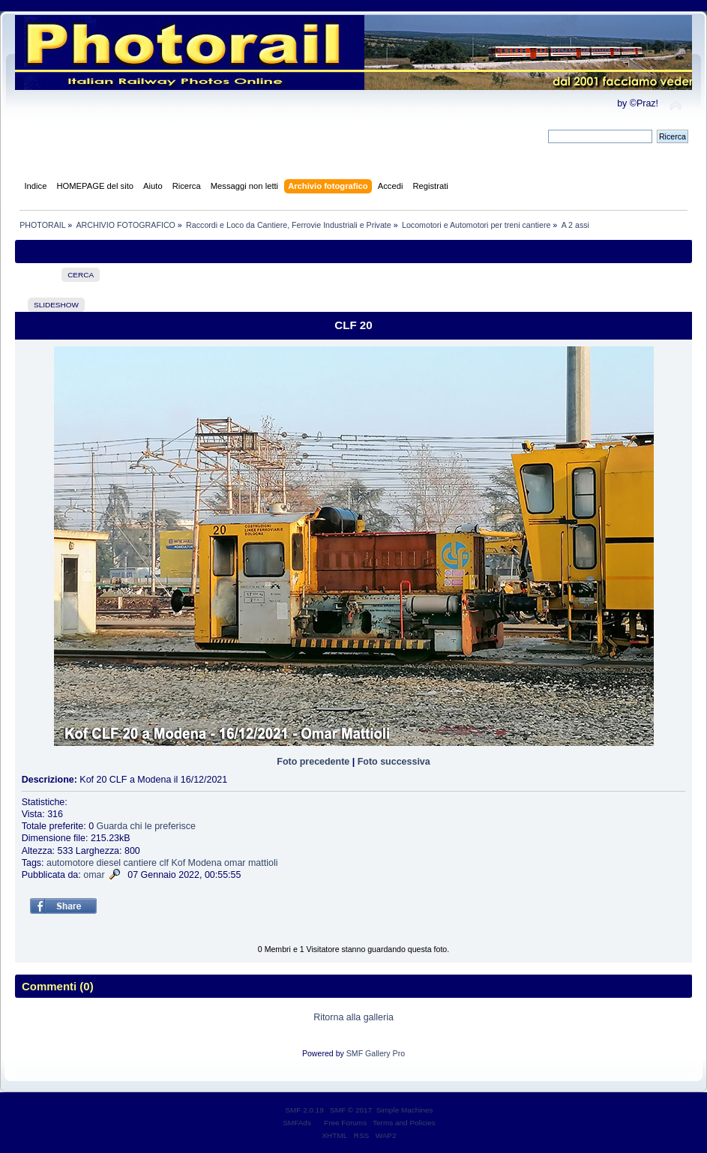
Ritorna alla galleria (353, 1017)
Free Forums (345, 1123)
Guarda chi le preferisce (146, 826)
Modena (205, 863)
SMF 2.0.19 (304, 1110)
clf (163, 863)
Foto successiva (394, 761)
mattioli (263, 863)
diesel (109, 863)
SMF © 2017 (351, 1110)
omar (234, 863)
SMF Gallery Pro (375, 1053)
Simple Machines (404, 1110)
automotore (70, 863)
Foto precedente (313, 761)
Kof (178, 863)
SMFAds (297, 1123)
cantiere (140, 863)
